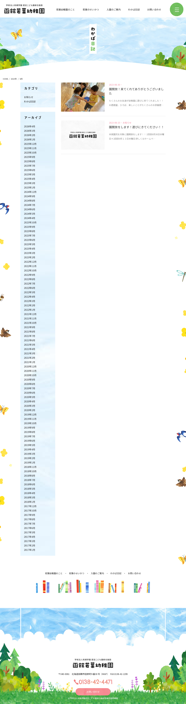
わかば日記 (134, 9)
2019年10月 (30, 423)
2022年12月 (30, 261)
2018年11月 (30, 467)
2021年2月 (29, 357)
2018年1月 (29, 501)
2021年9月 (29, 327)
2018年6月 (29, 484)
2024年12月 (30, 192)
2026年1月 (29, 139)
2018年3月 (29, 497)
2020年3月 (29, 405)
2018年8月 (29, 475)
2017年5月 (29, 532)
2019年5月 (29, 445)
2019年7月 (29, 436)
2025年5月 (29, 174)
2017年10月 (30, 510)
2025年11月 (30, 148)
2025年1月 (29, 187)
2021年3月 (29, 353)
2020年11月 (30, 371)
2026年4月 (29, 126)
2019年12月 (30, 414)
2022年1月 (29, 309)
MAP (104, 673)
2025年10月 (30, 152)
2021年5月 (29, 344)
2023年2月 (29, 257)
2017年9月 (29, 515)
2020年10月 (30, 375)
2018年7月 (29, 480)
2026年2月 (29, 135)
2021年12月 (30, 314)
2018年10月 (30, 471)
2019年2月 (29, 458)
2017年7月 (29, 523)
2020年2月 (29, 410)
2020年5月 (29, 397)
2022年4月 (29, 296)
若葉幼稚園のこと (65, 9)
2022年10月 (30, 270)
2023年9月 (29, 226)
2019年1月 (29, 462)
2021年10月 (30, 322)
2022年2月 (29, 305)
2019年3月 (29, 453)
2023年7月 (29, 235)
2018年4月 (29, 493)
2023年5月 (29, 244)
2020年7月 (29, 388)
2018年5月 (29, 488)
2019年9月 (29, 427)
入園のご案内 (114, 9)
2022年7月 (29, 283)
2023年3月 (29, 253)
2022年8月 (29, 279)
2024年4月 (29, 218)
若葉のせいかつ (91, 9)
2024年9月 (29, 196)
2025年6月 (29, 170)
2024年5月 (29, 213)
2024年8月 (29, 200)
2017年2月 (29, 545)
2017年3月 (29, 541)
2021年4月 (29, 349)
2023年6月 (29, 240)
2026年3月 (29, 130)
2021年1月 (29, 362)
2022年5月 (29, 292)
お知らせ (127, 122)
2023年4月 (29, 248)
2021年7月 (29, 336)
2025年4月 (29, 178)
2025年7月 (29, 165)
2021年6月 (29, 340)
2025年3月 (29, 183)
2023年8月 (29, 231)
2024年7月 (29, 205)
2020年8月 (29, 384)
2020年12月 (30, 366)
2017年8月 (29, 519)
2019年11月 (30, 419)
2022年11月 (30, 266)
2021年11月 (30, 318)
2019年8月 (29, 432)
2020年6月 (29, 392)
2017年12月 (30, 506)
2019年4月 (29, 449)
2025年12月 (30, 144)
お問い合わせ (154, 9)
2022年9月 (29, 274)
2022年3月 (29, 301)
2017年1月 (29, 550)
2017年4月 (29, 536)
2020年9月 (29, 379)
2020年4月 (29, 401)
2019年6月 (29, 440)
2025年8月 (29, 161)
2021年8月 (29, 331)
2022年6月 (29, 288)
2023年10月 (30, 222)
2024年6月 (29, 209)
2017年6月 (29, 528)
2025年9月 (29, 157)
